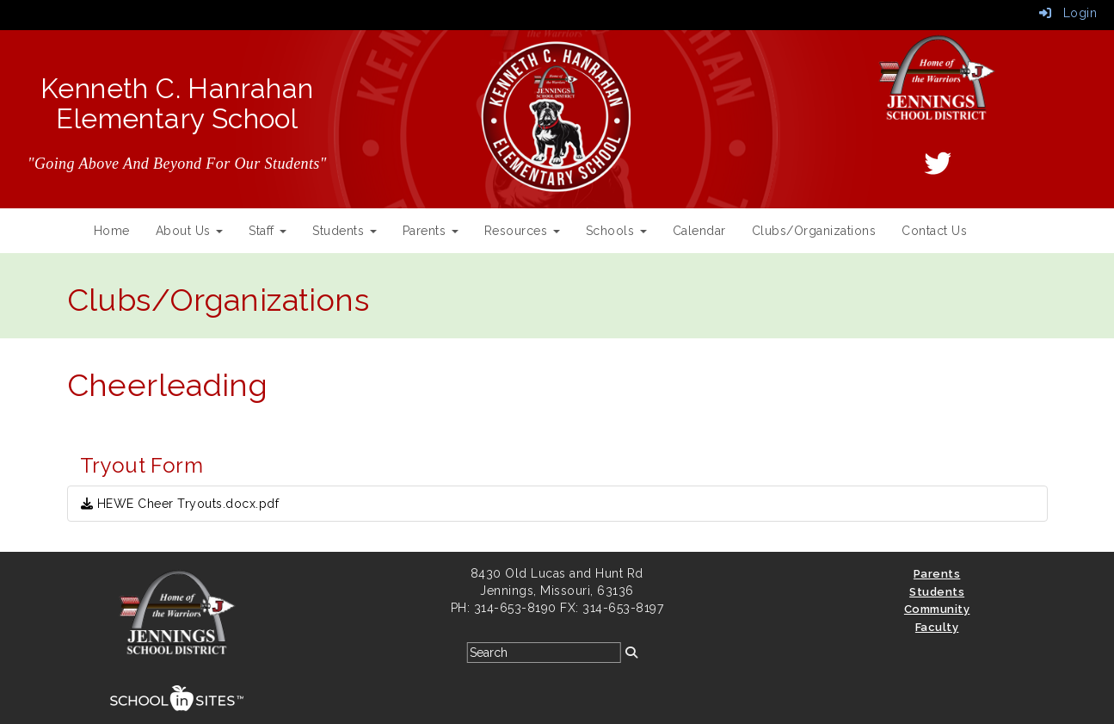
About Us (190, 231)
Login (1068, 13)
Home (112, 231)
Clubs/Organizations (814, 231)
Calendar (699, 231)
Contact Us (934, 231)
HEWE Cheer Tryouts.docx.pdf (180, 504)
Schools (616, 231)
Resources (522, 231)
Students (344, 231)
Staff (267, 231)
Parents (431, 231)
